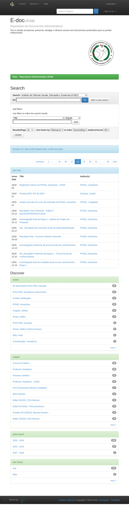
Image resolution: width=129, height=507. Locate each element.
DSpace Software (67, 500)
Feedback (115, 500)
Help (46, 4)
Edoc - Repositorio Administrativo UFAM (33, 77)
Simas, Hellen (19, 317)
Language (111, 4)
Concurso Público (21, 363)
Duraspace (104, 500)
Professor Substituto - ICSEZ (26, 381)
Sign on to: (110, 11)
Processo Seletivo (21, 375)
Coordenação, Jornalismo (25, 341)
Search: (16, 95)
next (115, 161)
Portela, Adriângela (22, 298)
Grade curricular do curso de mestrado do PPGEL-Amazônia (47, 202)
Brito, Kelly (18, 335)
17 (72, 161)
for (14, 100)
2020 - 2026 (18, 440)
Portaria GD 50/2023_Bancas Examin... (31, 412)
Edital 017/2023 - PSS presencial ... (29, 406)
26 (108, 161)
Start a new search (100, 100)
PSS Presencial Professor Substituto (30, 388)
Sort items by (43, 130)
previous (40, 161)
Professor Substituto (22, 369)
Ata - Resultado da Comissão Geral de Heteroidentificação (46, 228)
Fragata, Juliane (20, 310)
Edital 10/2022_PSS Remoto (26, 400)
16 (65, 161)
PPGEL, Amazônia (89, 185)
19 (84, 161)
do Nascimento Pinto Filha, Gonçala (29, 286)
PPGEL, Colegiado (89, 202)
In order (68, 130)
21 (96, 161)
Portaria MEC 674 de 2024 (31, 193)
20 (90, 161)
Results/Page (19, 130)
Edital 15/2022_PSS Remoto (26, 419)
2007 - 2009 (18, 453)
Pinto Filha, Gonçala (22, 323)
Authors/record (95, 130)
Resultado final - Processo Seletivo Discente (40, 236)
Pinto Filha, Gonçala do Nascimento (29, 292)
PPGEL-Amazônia (88, 211)
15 (59, 161)
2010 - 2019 (18, 446)
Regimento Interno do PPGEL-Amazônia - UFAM (42, 185)
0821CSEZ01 (19, 394)
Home (22, 4)
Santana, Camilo (88, 193)
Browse (34, 4)
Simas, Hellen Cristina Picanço (27, 329)
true (14, 468)
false (15, 474)
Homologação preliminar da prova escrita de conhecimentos (47, 245)
